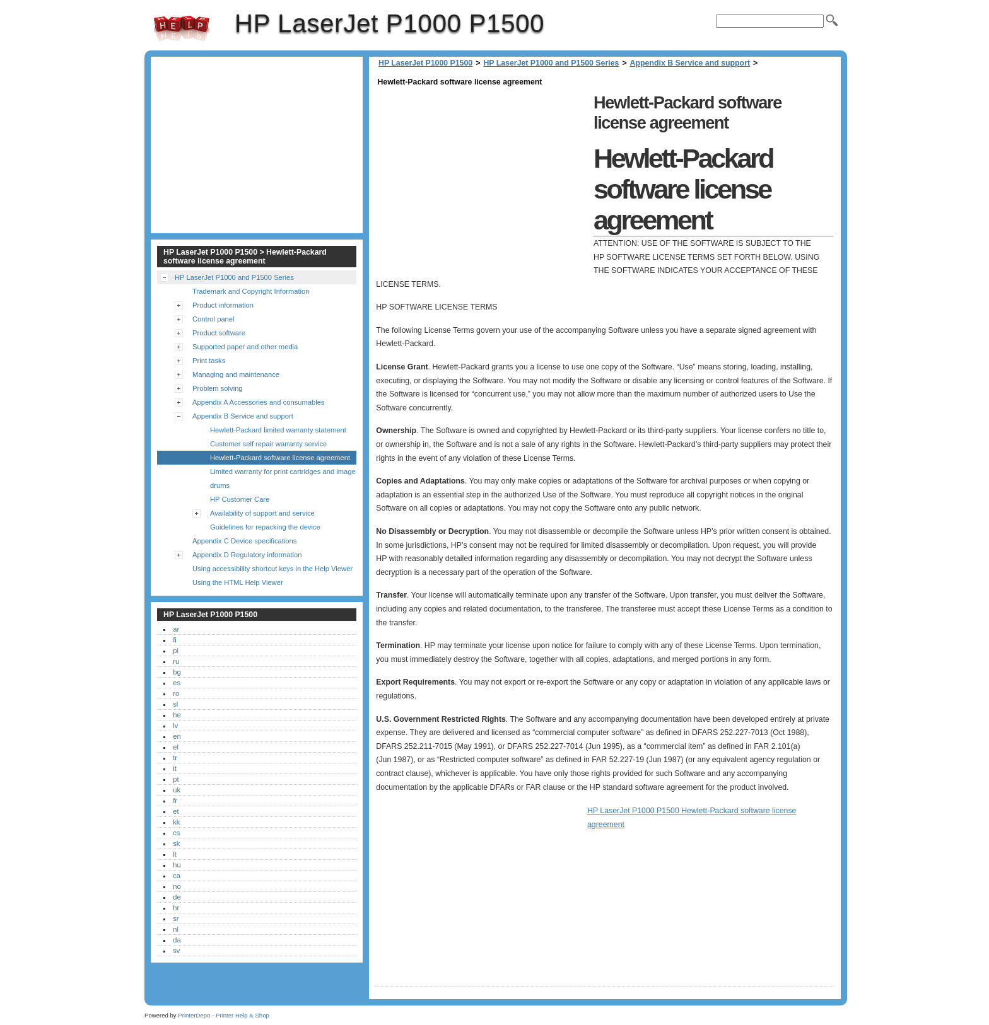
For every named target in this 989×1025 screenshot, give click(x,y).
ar (176, 629)
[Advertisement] (481, 178)
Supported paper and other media (245, 346)
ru (176, 661)
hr (176, 908)
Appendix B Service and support (690, 63)
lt (175, 854)
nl (175, 929)
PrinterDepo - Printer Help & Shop (223, 1015)
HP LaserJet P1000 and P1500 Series (551, 63)
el (175, 747)
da (176, 940)
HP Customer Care (239, 499)
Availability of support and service (262, 513)
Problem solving (217, 388)
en (176, 736)
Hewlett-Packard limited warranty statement (278, 430)
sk (176, 843)
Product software (218, 333)
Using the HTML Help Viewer (237, 582)
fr (175, 800)
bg (176, 672)
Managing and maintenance (235, 374)
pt (175, 779)
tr (175, 758)
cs (176, 833)
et (175, 811)
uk (176, 790)
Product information (223, 305)
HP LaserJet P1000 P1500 (181, 28)
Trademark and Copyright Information (251, 291)
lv (175, 725)
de (176, 897)
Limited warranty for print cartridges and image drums (283, 478)
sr (175, 918)
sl (175, 704)
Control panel (213, 319)
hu (176, 865)
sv (176, 950)
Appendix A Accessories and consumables (258, 402)
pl (175, 650)
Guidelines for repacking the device (265, 527)
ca (176, 875)
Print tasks (208, 360)
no (176, 886)
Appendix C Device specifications (244, 541)
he (176, 715)
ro (176, 693)
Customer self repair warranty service (268, 444)
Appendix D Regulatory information (247, 555)
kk (176, 822)
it (175, 768)
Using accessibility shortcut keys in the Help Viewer (272, 568)
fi (175, 640)
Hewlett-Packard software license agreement (280, 457)
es (176, 682)
